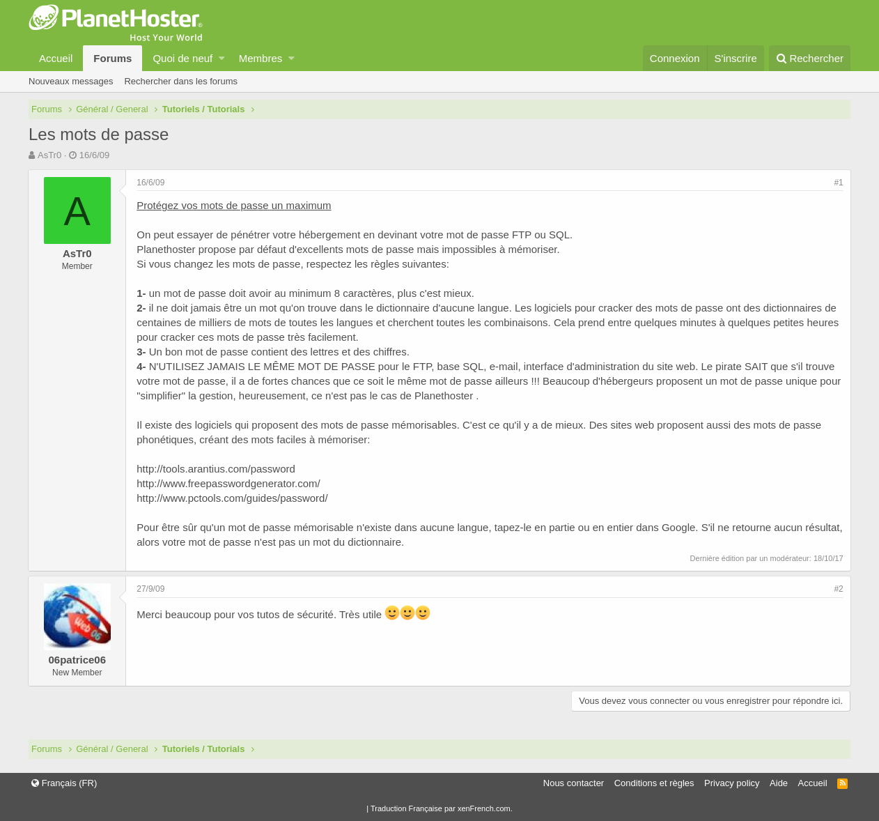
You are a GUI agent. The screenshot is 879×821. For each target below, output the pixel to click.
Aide (779, 783)
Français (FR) (64, 783)
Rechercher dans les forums (181, 81)
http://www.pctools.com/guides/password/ (232, 498)
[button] (221, 58)
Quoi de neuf (182, 58)
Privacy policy (731, 783)
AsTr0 (49, 155)
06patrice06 (78, 660)
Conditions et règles (654, 783)
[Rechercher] (809, 58)
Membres (261, 58)
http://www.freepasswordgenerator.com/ (228, 483)
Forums (112, 58)
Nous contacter (573, 783)
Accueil (55, 58)
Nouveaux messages (71, 81)
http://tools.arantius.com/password (216, 469)
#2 (838, 589)
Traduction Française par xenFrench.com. (442, 808)
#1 (838, 182)
